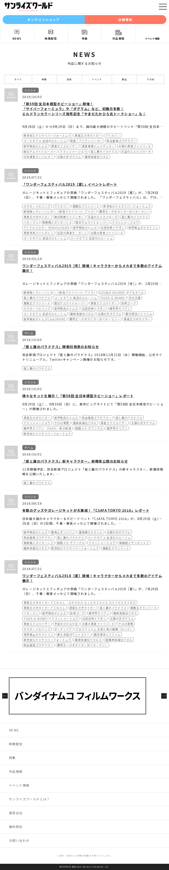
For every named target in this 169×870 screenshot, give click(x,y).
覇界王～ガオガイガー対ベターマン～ (124, 211)
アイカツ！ (113, 135)
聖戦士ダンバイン (63, 532)
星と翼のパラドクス (104, 151)
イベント (97, 79)
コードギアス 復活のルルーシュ (45, 238)
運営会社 (16, 813)
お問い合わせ (19, 840)
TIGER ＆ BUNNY (113, 298)
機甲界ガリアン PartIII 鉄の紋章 (47, 428)
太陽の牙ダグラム (69, 157)
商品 (124, 79)
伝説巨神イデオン (112, 227)
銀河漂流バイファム (138, 314)
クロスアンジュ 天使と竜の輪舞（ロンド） (104, 629)
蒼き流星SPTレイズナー (73, 634)
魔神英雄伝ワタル (97, 157)
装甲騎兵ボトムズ (35, 146)
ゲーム (28, 333)
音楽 (69, 79)
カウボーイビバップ (37, 206)
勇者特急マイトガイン (38, 233)
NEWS (17, 38)
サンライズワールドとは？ (29, 799)
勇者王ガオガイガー (88, 135)
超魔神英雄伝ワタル (119, 640)
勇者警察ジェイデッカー (98, 146)
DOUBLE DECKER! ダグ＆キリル (121, 292)
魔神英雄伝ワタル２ (88, 640)
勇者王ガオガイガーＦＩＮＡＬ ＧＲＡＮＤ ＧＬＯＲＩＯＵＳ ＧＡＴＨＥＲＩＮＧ (80, 602)
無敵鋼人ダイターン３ (57, 222)
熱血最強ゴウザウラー (121, 141)
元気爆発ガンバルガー (38, 157)
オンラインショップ (43, 19)
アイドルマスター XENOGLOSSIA (46, 227)
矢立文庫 (135, 298)
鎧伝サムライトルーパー (40, 151)
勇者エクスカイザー (64, 146)
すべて (18, 79)
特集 (85, 38)
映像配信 (51, 38)
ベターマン (31, 222)
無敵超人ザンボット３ (134, 543)
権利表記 (16, 826)
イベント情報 (152, 38)
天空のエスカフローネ (136, 151)
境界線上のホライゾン (143, 227)
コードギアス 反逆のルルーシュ (45, 141)
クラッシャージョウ (73, 151)
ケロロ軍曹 (61, 423)
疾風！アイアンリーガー (86, 141)
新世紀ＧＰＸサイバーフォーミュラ (47, 135)
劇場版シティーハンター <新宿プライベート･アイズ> (60, 211)
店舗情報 (125, 19)
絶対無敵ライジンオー (69, 217)
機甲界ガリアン (120, 308)
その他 (151, 79)
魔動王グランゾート (86, 206)
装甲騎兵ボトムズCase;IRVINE (45, 319)
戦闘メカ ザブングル (89, 428)
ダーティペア (63, 629)
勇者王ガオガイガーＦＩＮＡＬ (44, 608)
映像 (44, 79)
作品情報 (118, 38)
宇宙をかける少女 (66, 624)
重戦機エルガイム (91, 532)
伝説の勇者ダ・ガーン (72, 233)
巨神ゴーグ (128, 303)
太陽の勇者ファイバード (134, 146)
